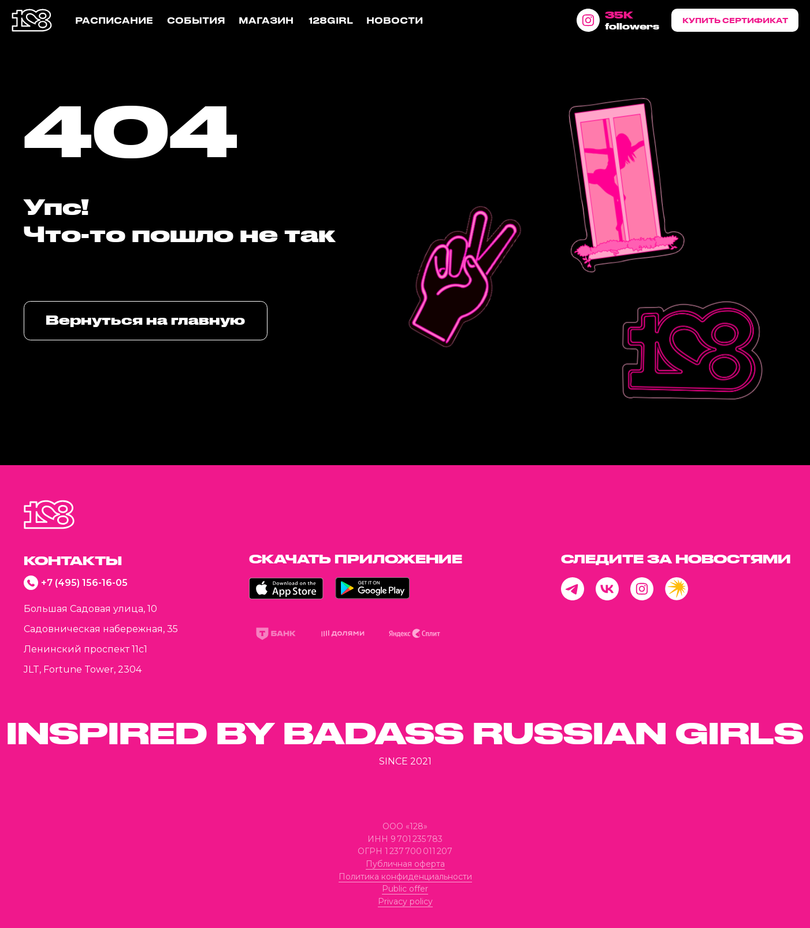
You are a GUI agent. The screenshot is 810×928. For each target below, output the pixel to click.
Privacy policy (405, 901)
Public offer (405, 889)
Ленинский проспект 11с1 (85, 649)
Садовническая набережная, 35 (101, 628)
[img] (49, 514)
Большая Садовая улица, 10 (90, 608)
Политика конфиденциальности (405, 876)
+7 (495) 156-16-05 (84, 582)
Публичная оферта (405, 864)
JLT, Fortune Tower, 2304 (83, 669)
